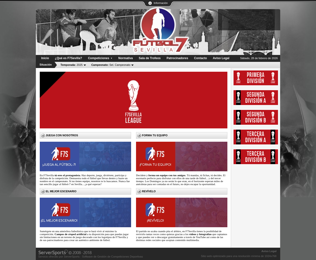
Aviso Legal (268, 251)
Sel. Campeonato (110, 64)
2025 (71, 64)
